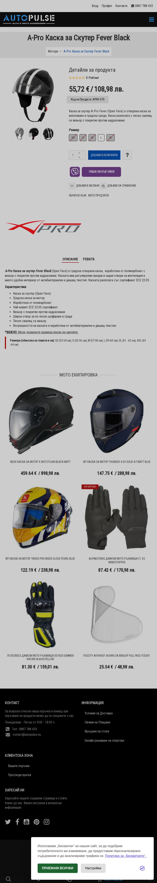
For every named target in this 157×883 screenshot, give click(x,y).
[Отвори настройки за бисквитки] (93, 868)
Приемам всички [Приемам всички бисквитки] (57, 868)
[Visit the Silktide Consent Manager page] (142, 868)
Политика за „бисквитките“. (125, 856)
